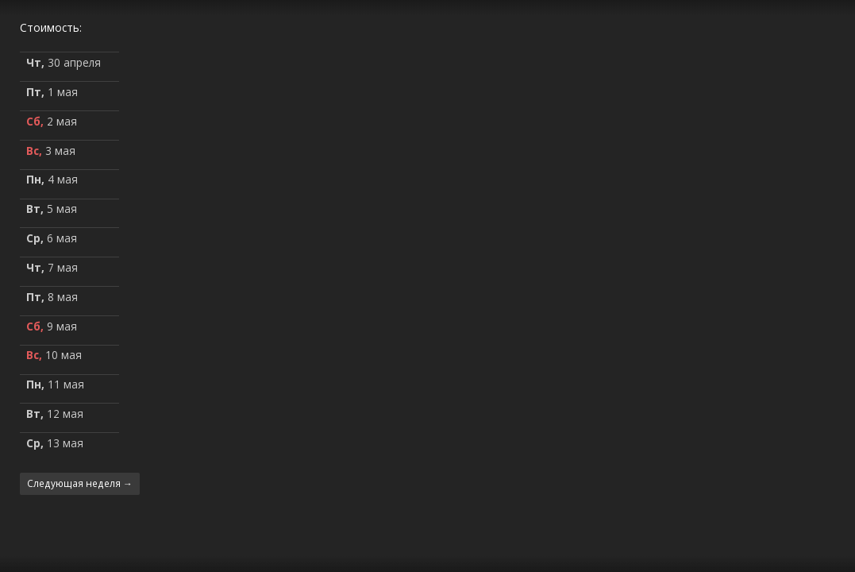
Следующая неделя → (80, 483)
